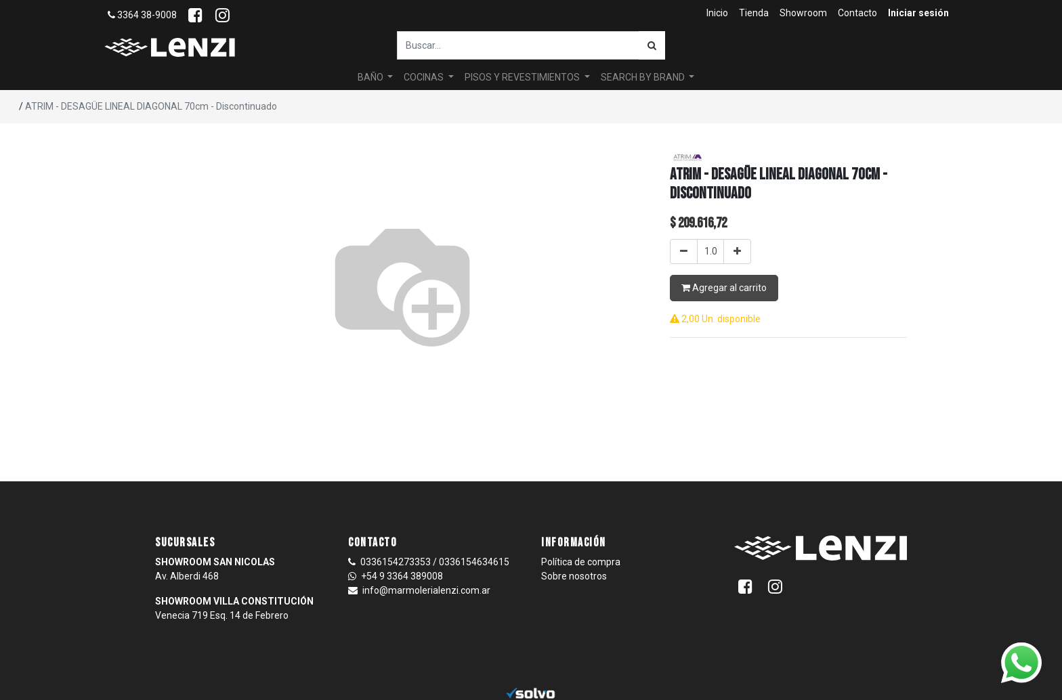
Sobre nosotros (574, 576)
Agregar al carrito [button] (724, 287)
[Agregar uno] (737, 251)
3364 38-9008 (142, 14)
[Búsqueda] (652, 45)
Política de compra (580, 561)
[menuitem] (717, 13)
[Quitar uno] (684, 251)
